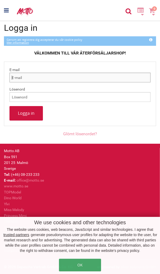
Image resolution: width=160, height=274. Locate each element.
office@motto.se (30, 180)
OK (80, 264)
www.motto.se (16, 186)
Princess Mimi (15, 215)
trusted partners (16, 235)
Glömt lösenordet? (80, 133)
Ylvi (6, 204)
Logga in (26, 113)
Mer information (18, 42)
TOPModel (12, 192)
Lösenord (17, 89)
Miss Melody (14, 210)
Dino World (13, 198)
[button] (10, 10)
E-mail (14, 70)
